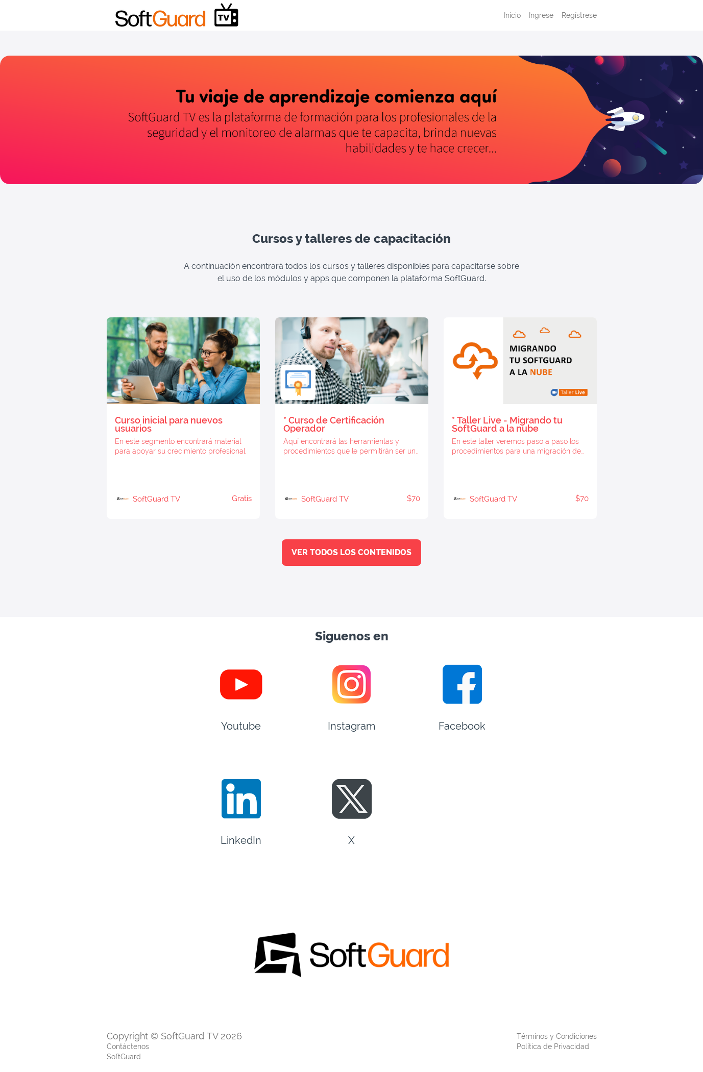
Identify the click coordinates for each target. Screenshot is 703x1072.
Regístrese (579, 15)
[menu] (546, 15)
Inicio (512, 15)
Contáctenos (128, 1046)
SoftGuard (124, 1057)
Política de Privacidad (553, 1046)
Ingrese (541, 15)
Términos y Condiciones (557, 1036)
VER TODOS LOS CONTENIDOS (351, 552)
